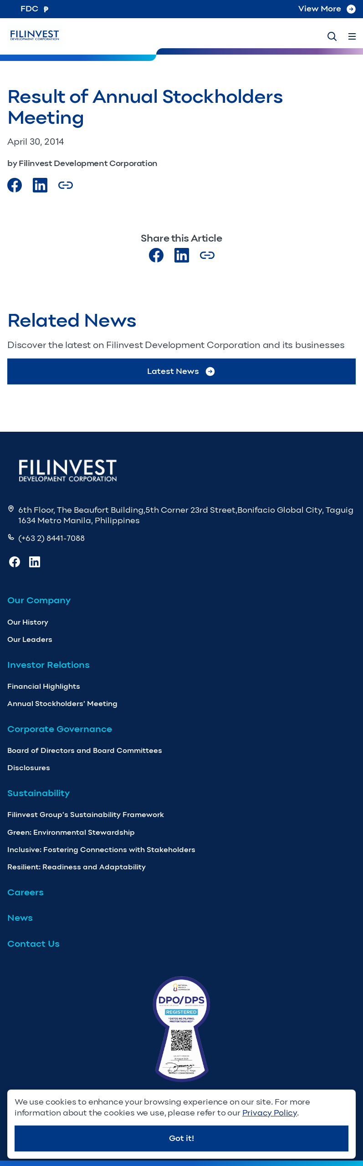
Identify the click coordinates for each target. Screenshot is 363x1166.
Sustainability (38, 792)
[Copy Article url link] (65, 185)
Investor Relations (48, 664)
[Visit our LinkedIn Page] (40, 185)
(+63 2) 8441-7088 (51, 538)
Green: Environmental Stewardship (71, 832)
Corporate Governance (59, 728)
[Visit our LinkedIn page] (181, 255)
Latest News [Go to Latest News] (181, 371)
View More (327, 9)
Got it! (181, 1138)
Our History (27, 622)
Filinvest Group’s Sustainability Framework (85, 814)
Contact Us (33, 943)
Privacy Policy (269, 1113)
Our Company (39, 600)
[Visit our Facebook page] (14, 185)
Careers (25, 892)
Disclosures (28, 767)
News (20, 917)
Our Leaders (29, 639)
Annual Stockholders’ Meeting (62, 703)
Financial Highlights (43, 686)
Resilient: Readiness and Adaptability (76, 867)
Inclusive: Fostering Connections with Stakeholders (101, 849)
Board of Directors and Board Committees (84, 750)
